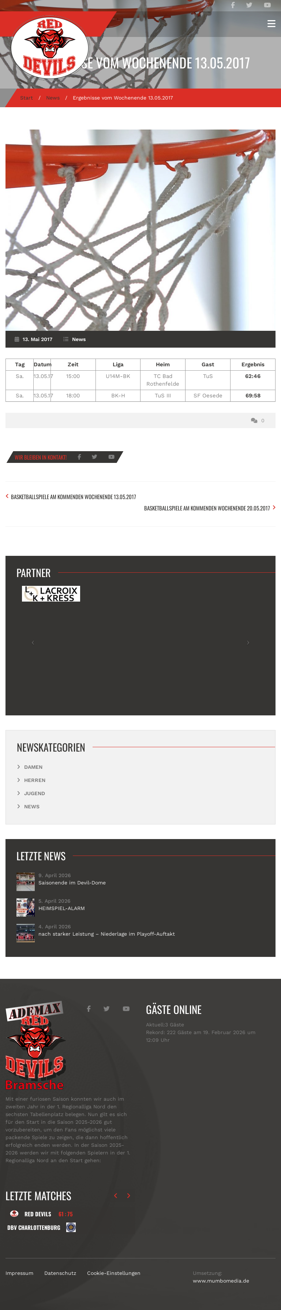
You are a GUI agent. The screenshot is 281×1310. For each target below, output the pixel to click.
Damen (33, 767)
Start (26, 98)
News (53, 98)
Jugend (34, 793)
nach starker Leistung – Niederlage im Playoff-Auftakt (106, 934)
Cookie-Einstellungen (113, 1273)
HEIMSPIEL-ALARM (61, 908)
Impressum (19, 1273)
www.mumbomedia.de (221, 1281)
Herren (34, 780)
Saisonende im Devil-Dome (72, 883)
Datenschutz (60, 1273)
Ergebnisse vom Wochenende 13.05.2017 (140, 62)
